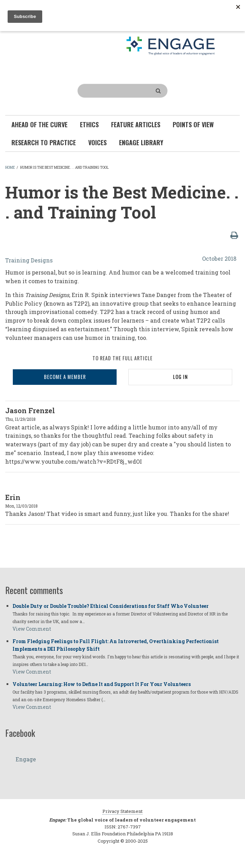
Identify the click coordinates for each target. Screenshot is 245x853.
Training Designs (29, 260)
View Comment (31, 628)
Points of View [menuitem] (193, 124)
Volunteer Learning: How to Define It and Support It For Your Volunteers (101, 684)
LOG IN (180, 376)
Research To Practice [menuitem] (43, 142)
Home (10, 167)
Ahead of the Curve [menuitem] (39, 124)
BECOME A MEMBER (65, 376)
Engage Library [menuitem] (141, 142)
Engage (26, 759)
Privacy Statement (122, 811)
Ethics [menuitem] (89, 124)
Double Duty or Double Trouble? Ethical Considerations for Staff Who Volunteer (110, 606)
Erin (12, 497)
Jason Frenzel (30, 410)
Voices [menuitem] (97, 142)
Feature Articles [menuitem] (135, 124)
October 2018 (219, 258)
